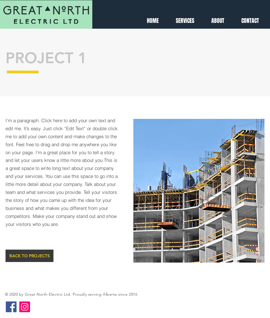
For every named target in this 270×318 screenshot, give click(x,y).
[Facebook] (11, 306)
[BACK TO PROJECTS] (29, 256)
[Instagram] (24, 306)
